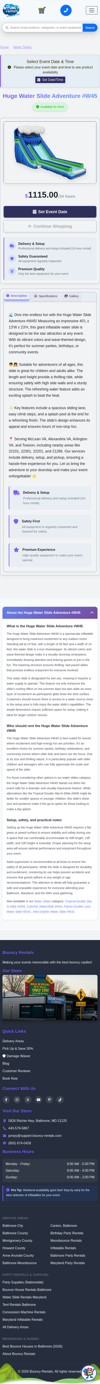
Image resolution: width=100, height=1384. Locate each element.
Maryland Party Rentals (67, 1263)
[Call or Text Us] (65, 10)
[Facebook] (6, 1099)
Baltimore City (12, 1225)
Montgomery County (17, 1240)
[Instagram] (17, 1099)
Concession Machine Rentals (23, 1312)
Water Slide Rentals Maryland (24, 1297)
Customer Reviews (16, 1071)
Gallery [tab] (71, 296)
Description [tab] (16, 295)
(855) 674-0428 (16, 1143)
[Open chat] (89, 1373)
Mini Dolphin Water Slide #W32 (53, 911)
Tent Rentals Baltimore (19, 1304)
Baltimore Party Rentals (67, 1255)
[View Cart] (42, 10)
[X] (28, 1099)
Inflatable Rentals (63, 1248)
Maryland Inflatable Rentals (22, 1319)
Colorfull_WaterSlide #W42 (44, 906)
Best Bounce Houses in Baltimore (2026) (32, 1346)
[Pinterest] (49, 1099)
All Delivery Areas (15, 1327)
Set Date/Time (50, 79)
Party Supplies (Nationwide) (22, 1282)
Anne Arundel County (18, 1255)
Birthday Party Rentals (66, 1233)
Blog (5, 1063)
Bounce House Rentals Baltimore (26, 1290)
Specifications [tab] (45, 296)
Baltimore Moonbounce (19, 1263)
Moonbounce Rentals (66, 1240)
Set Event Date (50, 211)
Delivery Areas (13, 1041)
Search (90, 27)
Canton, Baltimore (63, 1225)
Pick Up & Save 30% (17, 1048)
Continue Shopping (50, 226)
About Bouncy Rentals (18, 1354)
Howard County (13, 1248)
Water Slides (22, 47)
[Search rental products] (46, 27)
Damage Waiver (16, 1056)
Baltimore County (15, 1233)
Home (4, 47)
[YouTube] (38, 1099)
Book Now (10, 1078)
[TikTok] (60, 1099)
